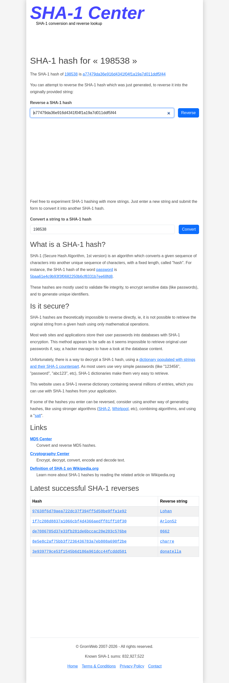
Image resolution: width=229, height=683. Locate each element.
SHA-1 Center (87, 13)
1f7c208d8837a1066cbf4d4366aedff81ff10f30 (79, 521)
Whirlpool (120, 409)
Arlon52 (168, 521)
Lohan (166, 511)
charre (167, 541)
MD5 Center (41, 439)
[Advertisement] (119, 41)
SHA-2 (104, 409)
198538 (71, 74)
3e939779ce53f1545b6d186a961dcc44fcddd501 (79, 551)
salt (38, 416)
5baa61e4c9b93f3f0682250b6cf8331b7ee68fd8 (71, 276)
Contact (155, 666)
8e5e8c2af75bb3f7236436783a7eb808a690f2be (79, 541)
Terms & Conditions (99, 666)
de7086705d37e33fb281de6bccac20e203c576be (79, 531)
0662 (164, 531)
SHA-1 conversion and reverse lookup (69, 23)
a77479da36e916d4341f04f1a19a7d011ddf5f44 (124, 74)
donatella (170, 551)
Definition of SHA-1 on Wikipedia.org (64, 468)
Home (72, 666)
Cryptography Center (49, 454)
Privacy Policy (132, 666)
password (104, 269)
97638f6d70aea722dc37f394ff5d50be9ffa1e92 (79, 511)
